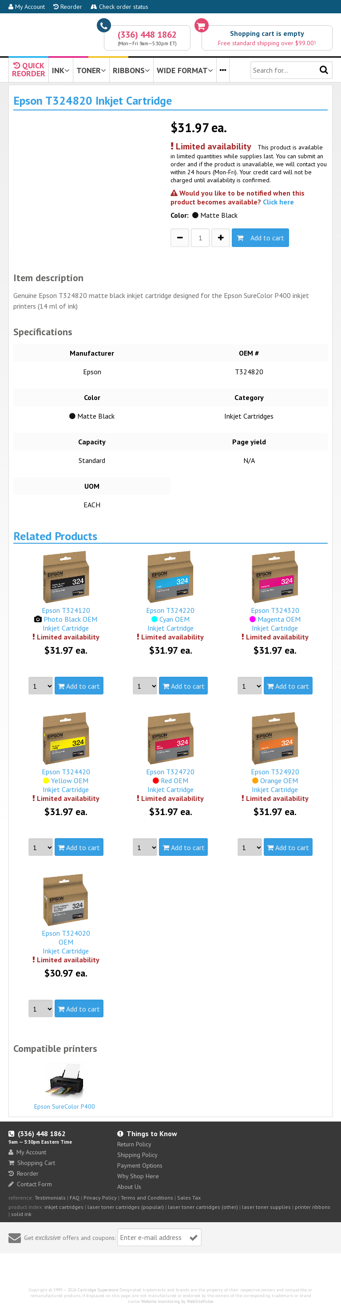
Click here (278, 201)
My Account (26, 7)
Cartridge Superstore (98, 1290)
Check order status (119, 7)
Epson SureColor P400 (64, 1085)
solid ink (21, 1214)
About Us (129, 1187)
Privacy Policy (100, 1197)
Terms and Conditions (147, 1197)
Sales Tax (189, 1197)
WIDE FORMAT (185, 70)
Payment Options (140, 1165)
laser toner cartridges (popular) (125, 1207)
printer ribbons (312, 1207)
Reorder (67, 7)
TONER (91, 70)
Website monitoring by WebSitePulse (177, 1301)
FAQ (74, 1197)
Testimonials (50, 1197)
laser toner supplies (266, 1207)
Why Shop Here (138, 1176)
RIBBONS (131, 70)
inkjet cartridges (63, 1207)
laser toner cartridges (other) (203, 1207)
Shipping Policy (137, 1155)
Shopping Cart (31, 1163)
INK (61, 70)
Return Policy (134, 1144)
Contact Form (30, 1184)
